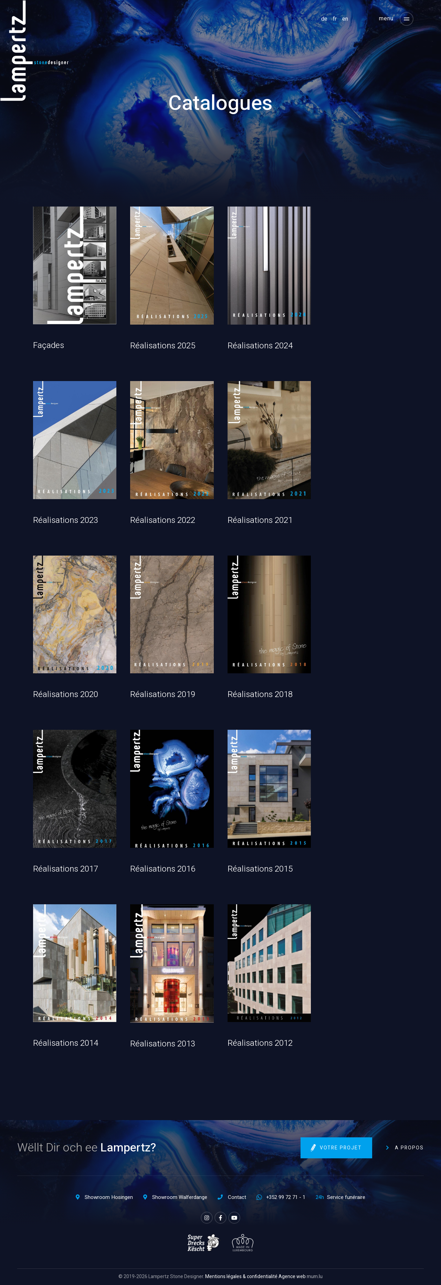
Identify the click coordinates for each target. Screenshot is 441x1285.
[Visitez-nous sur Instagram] (207, 1218)
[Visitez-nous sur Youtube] (234, 1218)
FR (335, 19)
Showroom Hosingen (109, 1197)
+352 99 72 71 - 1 (285, 1197)
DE (324, 19)
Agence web (292, 1276)
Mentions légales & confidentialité (241, 1276)
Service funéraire (346, 1197)
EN (345, 19)
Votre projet (341, 1148)
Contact (237, 1197)
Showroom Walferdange (179, 1197)
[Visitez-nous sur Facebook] (220, 1218)
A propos (409, 1147)
